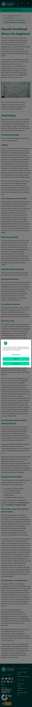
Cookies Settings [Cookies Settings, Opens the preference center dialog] (16, 354)
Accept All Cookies (16, 363)
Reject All (16, 359)
